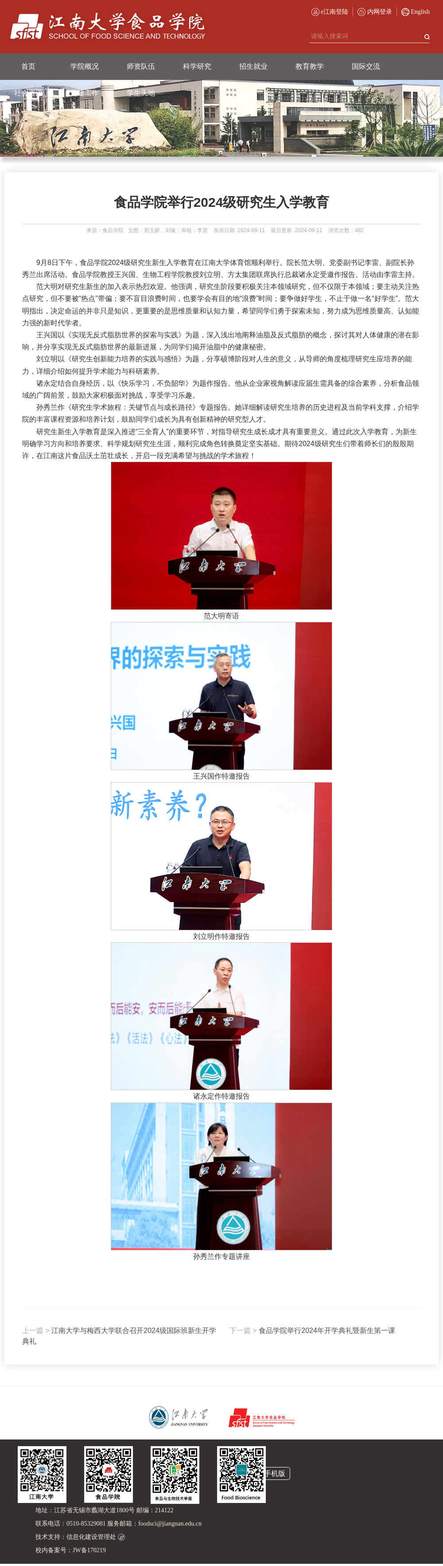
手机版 (274, 1473)
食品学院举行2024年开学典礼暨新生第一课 (312, 1330)
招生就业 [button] (253, 66)
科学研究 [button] (197, 66)
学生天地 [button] (141, 93)
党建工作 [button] (84, 93)
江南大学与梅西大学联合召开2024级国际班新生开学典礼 (119, 1336)
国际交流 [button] (366, 66)
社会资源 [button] (28, 93)
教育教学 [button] (309, 66)
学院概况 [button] (84, 66)
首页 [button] (28, 66)
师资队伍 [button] (141, 66)
